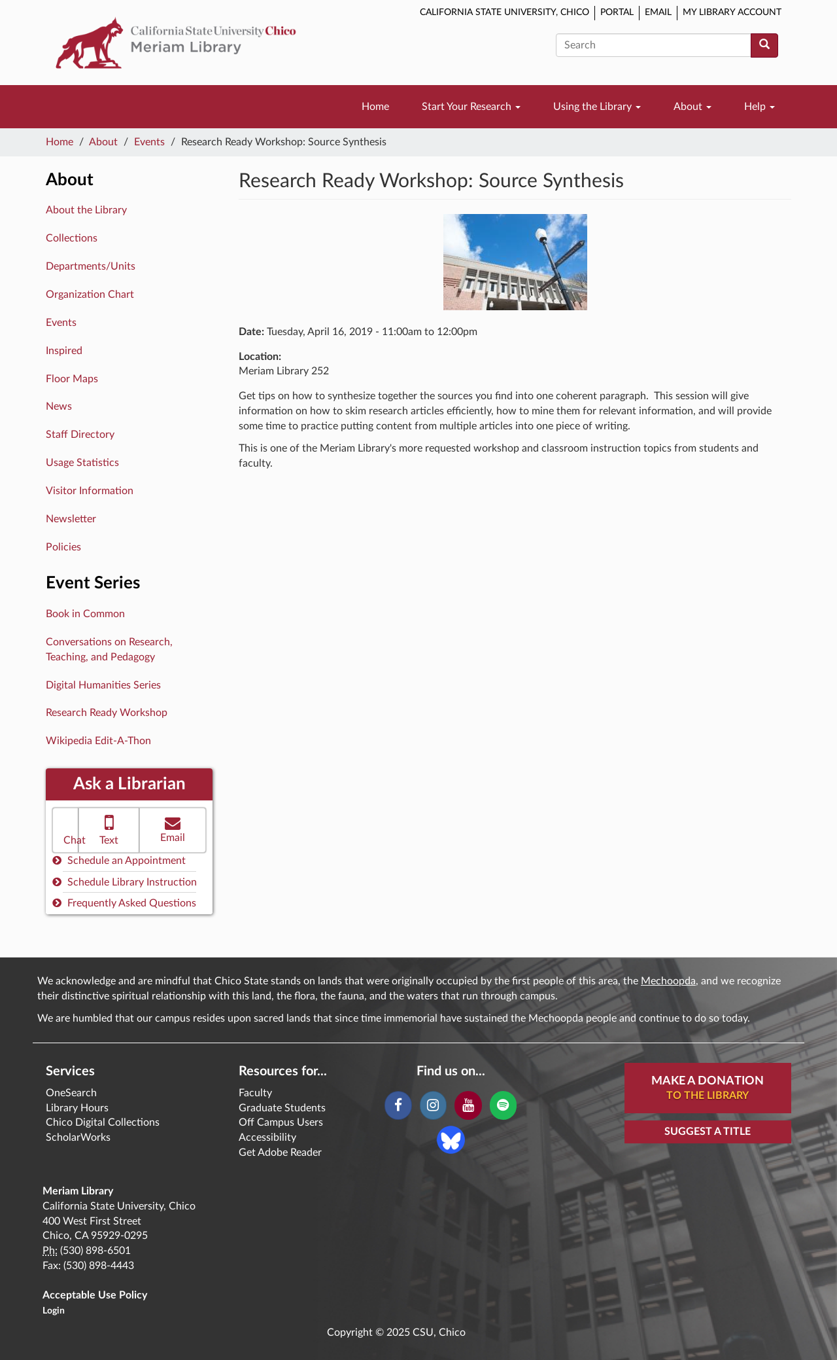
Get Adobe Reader (280, 1152)
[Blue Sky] (451, 1139)
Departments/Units (90, 266)
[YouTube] (467, 1105)
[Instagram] (433, 1105)
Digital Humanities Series (103, 685)
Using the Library (597, 106)
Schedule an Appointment (119, 860)
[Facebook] (397, 1105)
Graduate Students (282, 1108)
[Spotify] (503, 1105)
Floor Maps (72, 379)
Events (149, 142)
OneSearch (71, 1093)
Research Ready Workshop (106, 712)
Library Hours (77, 1108)
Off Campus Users (281, 1122)
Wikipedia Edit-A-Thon (98, 741)
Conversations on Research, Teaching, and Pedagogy (109, 649)
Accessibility (267, 1137)
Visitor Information (89, 491)
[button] (65, 830)
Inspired (64, 351)
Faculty (255, 1093)
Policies (63, 547)
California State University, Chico (504, 12)
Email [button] (172, 829)
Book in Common (85, 614)
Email (658, 12)
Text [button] (109, 829)
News (59, 406)
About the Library (86, 210)
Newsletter (71, 519)
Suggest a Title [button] (707, 1131)
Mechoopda (668, 981)
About (692, 106)
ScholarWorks (78, 1137)
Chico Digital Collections (103, 1122)
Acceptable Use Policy (95, 1295)
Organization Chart (90, 294)
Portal (617, 12)
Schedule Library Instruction (124, 881)
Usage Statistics (82, 462)
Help (759, 106)
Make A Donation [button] (707, 1089)
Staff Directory (80, 434)
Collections (71, 238)
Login (54, 1310)
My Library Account (732, 12)
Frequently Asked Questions (124, 902)
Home (375, 106)
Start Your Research (471, 106)
